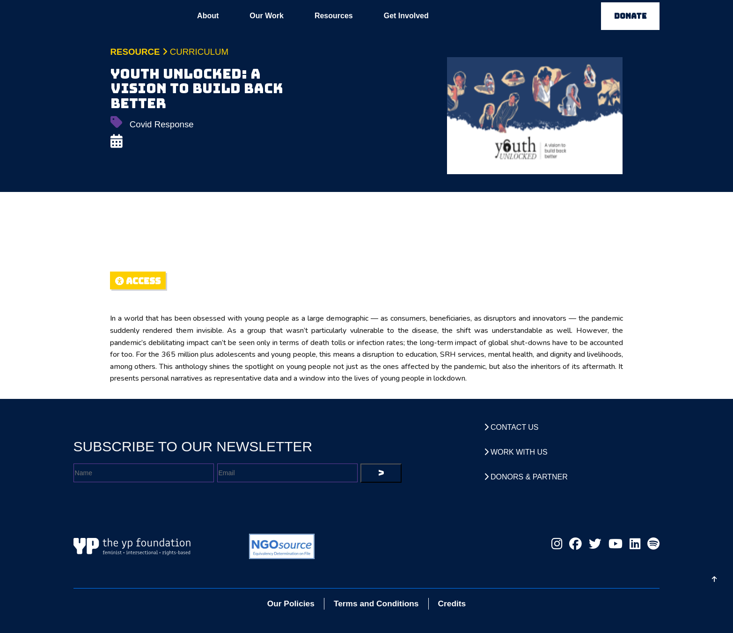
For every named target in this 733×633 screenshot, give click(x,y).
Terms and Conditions (376, 603)
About (208, 16)
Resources (334, 16)
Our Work (266, 16)
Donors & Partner (526, 477)
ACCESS (138, 281)
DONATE (630, 16)
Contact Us (511, 427)
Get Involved (406, 16)
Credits (452, 603)
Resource (135, 52)
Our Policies (291, 603)
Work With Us (516, 452)
